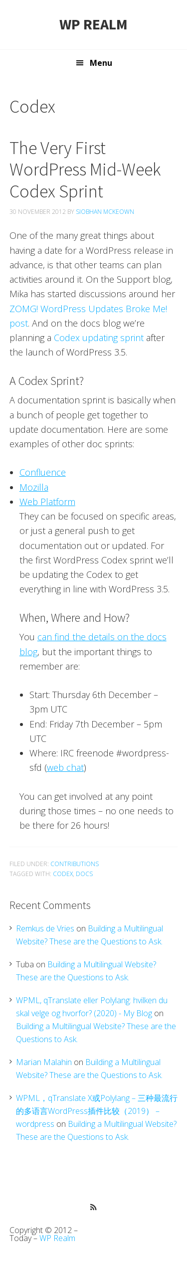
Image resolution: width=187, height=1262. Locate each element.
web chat (65, 767)
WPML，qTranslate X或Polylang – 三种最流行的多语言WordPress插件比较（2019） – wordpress (97, 1110)
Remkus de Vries (45, 928)
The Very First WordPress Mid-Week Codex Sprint (85, 169)
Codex (63, 874)
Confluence (42, 472)
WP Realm (93, 23)
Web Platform (47, 502)
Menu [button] (101, 62)
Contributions (74, 864)
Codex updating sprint (99, 338)
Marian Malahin (44, 1062)
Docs (84, 874)
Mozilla (33, 487)
